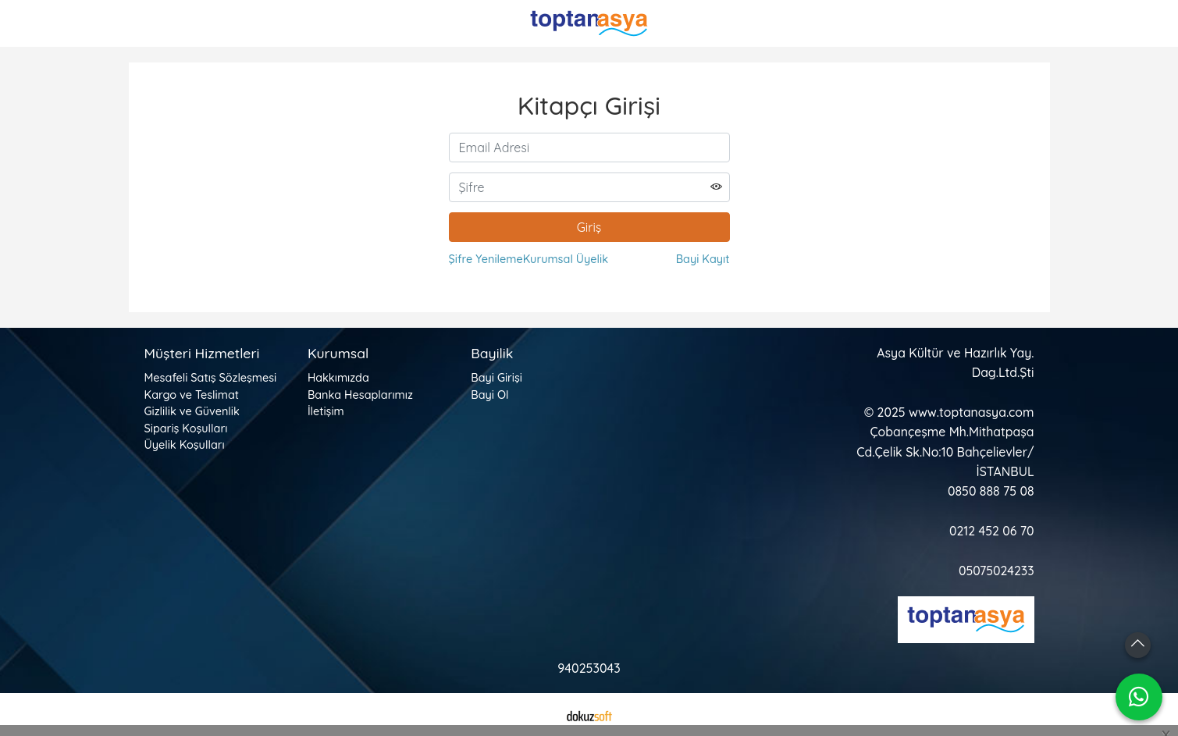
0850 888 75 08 (991, 491)
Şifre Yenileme (486, 259)
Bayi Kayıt (703, 259)
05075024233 (996, 570)
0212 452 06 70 (991, 531)
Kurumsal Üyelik (565, 259)
